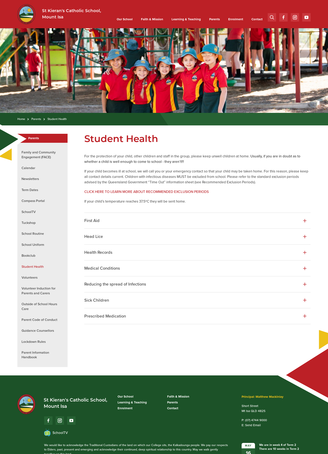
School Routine (33, 233)
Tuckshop (29, 222)
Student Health (33, 266)
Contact (257, 19)
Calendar (28, 168)
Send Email (253, 425)
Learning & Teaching (186, 19)
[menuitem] (125, 19)
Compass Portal (33, 200)
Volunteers (29, 277)
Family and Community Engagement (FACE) (39, 154)
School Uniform (33, 244)
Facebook (283, 16)
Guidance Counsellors (38, 330)
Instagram (295, 16)
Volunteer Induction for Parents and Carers (38, 290)
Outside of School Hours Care (39, 306)
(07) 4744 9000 (256, 420)
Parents (214, 19)
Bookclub (28, 255)
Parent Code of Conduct (39, 319)
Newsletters (30, 178)
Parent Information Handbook (35, 355)
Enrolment (235, 19)
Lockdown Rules (34, 341)
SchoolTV (29, 211)
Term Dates (30, 189)
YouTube (306, 16)
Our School (125, 19)
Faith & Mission (152, 19)
